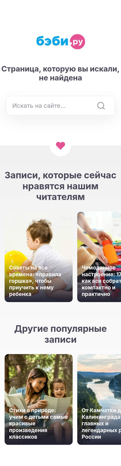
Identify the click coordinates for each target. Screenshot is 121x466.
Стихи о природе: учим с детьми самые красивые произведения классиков (38, 423)
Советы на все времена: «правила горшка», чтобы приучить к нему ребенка (35, 280)
